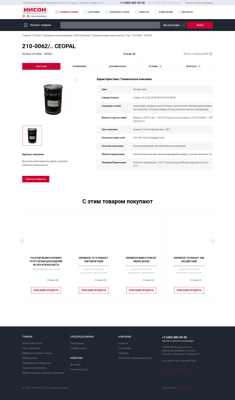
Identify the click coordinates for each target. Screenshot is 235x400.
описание (41, 66)
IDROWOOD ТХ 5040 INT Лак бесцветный (189, 261)
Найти (200, 25)
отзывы (155, 66)
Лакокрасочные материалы (57, 35)
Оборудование (30, 358)
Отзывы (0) (129, 54)
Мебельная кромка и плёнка (37, 353)
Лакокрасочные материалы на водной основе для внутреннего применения (94, 271)
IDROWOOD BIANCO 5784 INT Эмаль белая (141, 261)
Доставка (94, 12)
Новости (144, 12)
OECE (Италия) (82, 35)
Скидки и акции (68, 12)
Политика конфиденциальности (135, 358)
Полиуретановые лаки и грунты (108, 35)
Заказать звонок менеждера (199, 3)
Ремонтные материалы (34, 368)
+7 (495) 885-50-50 (132, 2)
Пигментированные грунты (46, 270)
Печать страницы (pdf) (196, 53)
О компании (166, 12)
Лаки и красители (31, 348)
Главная (26, 35)
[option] (53, 100)
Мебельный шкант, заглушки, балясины (43, 373)
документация (117, 66)
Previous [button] (22, 243)
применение (79, 66)
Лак (128, 35)
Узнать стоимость (36, 180)
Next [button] (213, 243)
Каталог (37, 35)
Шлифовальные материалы (36, 363)
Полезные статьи (119, 12)
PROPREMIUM (183, 387)
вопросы (193, 66)
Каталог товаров (37, 25)
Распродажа (77, 343)
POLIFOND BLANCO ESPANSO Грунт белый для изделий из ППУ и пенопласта (46, 263)
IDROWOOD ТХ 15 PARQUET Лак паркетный (93, 261)
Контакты (187, 12)
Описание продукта (46, 292)
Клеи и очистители (32, 343)
